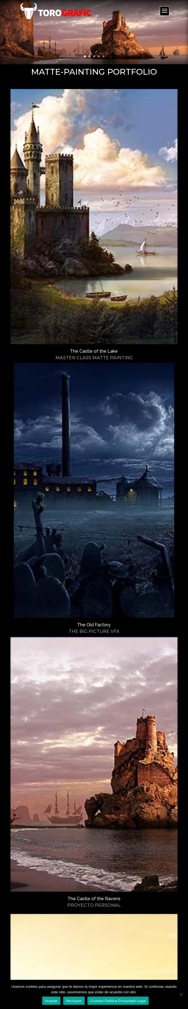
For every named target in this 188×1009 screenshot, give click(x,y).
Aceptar (51, 1001)
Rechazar (74, 1001)
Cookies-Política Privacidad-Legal (118, 1001)
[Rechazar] (181, 994)
